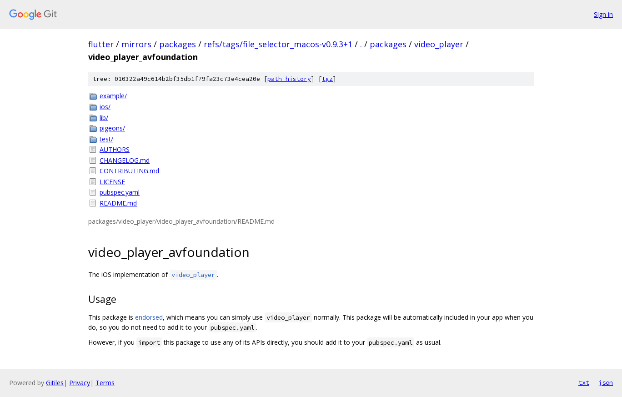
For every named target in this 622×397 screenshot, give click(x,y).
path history (289, 79)
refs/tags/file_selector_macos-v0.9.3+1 (278, 44)
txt (583, 382)
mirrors (136, 44)
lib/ (104, 117)
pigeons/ (112, 128)
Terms (105, 382)
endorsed (149, 317)
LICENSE (112, 181)
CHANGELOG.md (125, 160)
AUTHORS (115, 149)
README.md (118, 203)
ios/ (105, 106)
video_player (438, 44)
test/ (106, 139)
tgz (327, 79)
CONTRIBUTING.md (129, 170)
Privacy (79, 382)
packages (177, 44)
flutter (101, 44)
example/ (113, 95)
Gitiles (55, 382)
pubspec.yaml (120, 192)
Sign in (603, 14)
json (605, 382)
